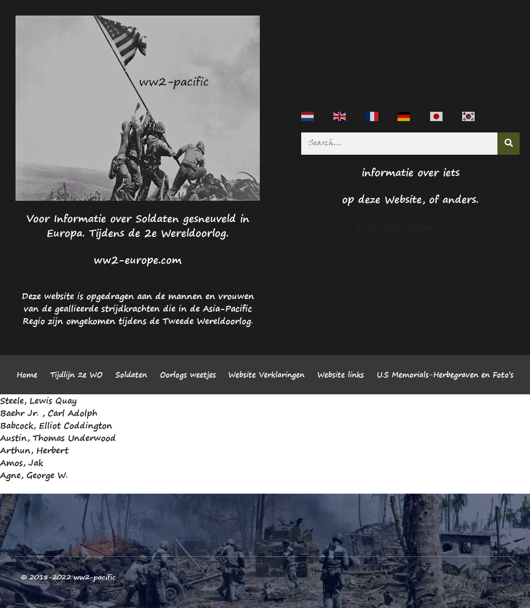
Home (27, 374)
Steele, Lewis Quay (38, 400)
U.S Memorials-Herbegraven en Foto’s (445, 374)
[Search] (508, 143)
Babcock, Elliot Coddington (56, 425)
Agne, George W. (34, 475)
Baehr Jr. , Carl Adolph (48, 413)
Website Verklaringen (266, 374)
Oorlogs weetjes (188, 374)
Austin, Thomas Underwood (58, 438)
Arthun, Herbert (34, 450)
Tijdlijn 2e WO (76, 374)
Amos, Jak (21, 462)
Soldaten (131, 374)
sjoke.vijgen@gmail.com (410, 226)
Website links (340, 374)
